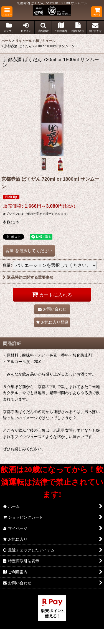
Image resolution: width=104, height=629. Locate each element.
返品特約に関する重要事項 (28, 277)
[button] (6, 11)
